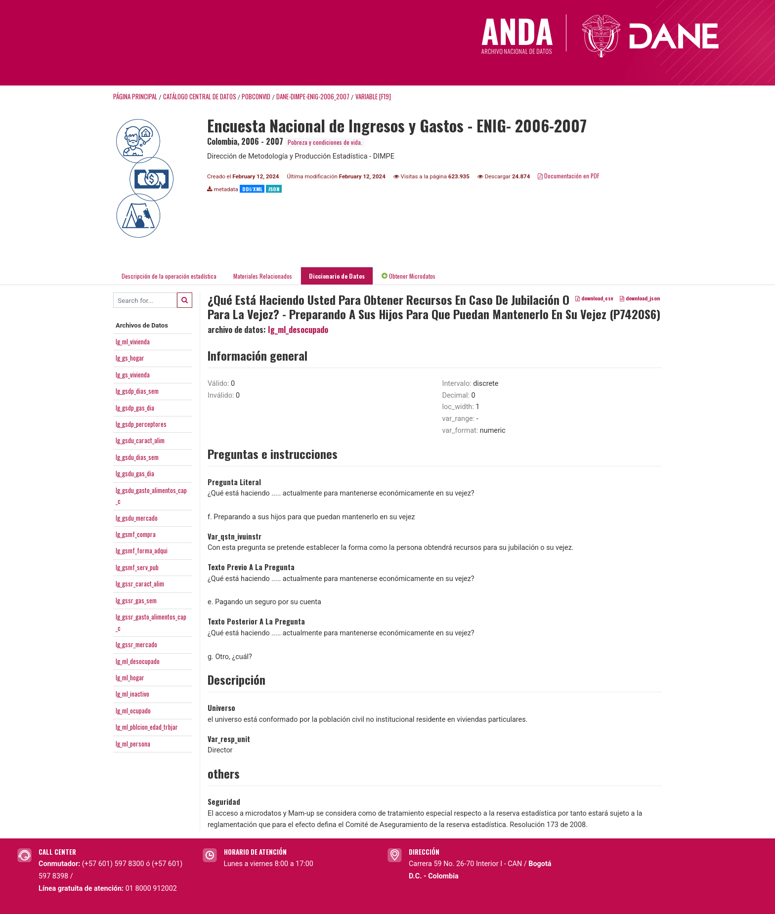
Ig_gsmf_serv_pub (137, 567)
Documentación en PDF (569, 175)
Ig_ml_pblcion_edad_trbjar (147, 727)
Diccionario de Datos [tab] (337, 276)
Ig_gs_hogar (130, 358)
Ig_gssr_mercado (136, 644)
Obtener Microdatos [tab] (408, 276)
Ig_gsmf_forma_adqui (142, 550)
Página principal (135, 96)
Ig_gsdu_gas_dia (135, 473)
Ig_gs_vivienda (133, 374)
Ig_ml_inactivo (132, 694)
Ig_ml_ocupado (133, 710)
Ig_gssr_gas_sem (136, 600)
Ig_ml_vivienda (133, 341)
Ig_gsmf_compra (136, 534)
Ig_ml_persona (133, 743)
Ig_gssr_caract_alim (140, 583)
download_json (640, 298)
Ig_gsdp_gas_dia (135, 408)
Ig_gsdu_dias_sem (137, 457)
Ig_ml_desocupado (138, 661)
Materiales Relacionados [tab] (262, 276)
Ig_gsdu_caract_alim (140, 440)
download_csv (594, 298)
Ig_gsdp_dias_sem (137, 391)
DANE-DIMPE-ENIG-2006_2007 (312, 96)
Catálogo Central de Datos (199, 96)
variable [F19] (373, 96)
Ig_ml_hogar (130, 677)
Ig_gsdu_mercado (137, 518)
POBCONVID (256, 96)
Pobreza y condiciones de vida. (325, 142)
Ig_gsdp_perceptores (141, 424)
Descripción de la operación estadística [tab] (169, 276)
